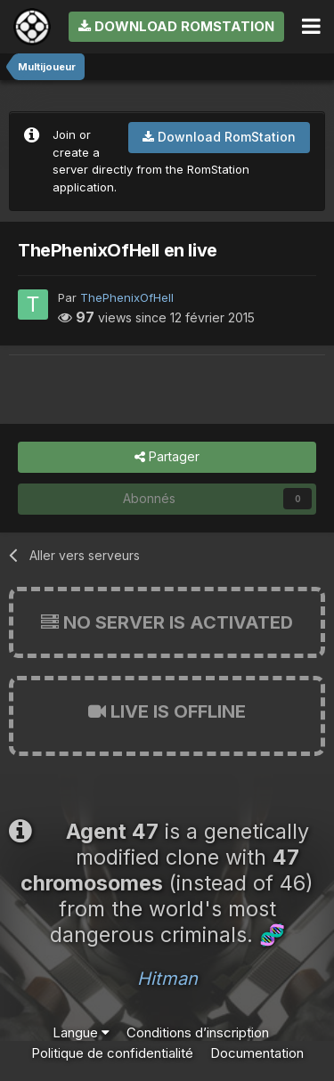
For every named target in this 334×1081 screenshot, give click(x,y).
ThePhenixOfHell (127, 297)
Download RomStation (176, 26)
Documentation (257, 1052)
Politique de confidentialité (112, 1052)
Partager (167, 457)
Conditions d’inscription (197, 1032)
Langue (81, 1032)
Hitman (167, 978)
